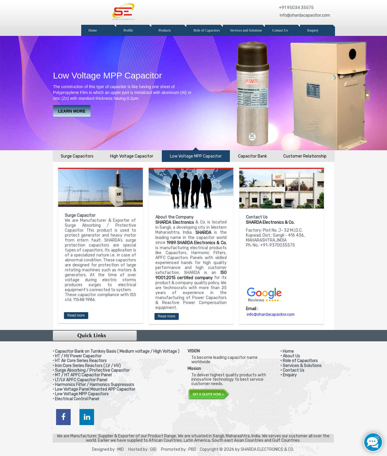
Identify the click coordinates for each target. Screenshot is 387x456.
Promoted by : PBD (178, 449)
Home (288, 351)
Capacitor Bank (252, 156)
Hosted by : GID (141, 449)
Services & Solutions (302, 365)
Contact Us (293, 370)
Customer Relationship (305, 156)
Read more (76, 315)
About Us (291, 356)
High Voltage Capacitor (131, 156)
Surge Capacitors (77, 156)
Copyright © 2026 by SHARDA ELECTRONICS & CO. (247, 449)
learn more (72, 111)
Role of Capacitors (300, 360)
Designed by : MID (108, 449)
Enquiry (290, 375)
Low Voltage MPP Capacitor (196, 156)
